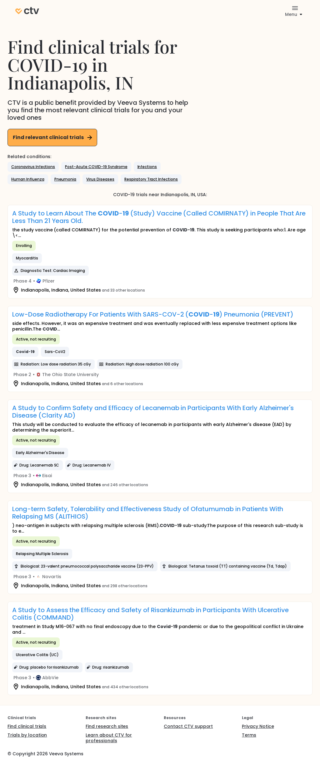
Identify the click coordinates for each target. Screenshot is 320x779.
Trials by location (27, 735)
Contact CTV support (188, 726)
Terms (249, 735)
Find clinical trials (27, 726)
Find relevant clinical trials (53, 137)
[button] (33, 167)
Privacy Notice (258, 726)
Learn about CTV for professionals (109, 737)
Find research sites (107, 726)
